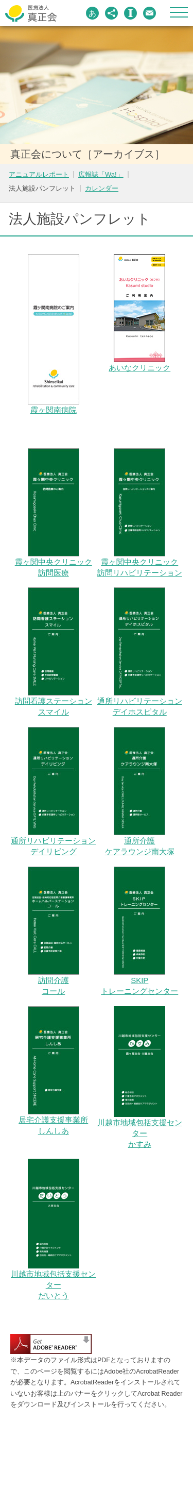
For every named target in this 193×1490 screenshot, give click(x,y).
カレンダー (101, 188)
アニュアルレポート (39, 174)
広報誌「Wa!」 (101, 174)
